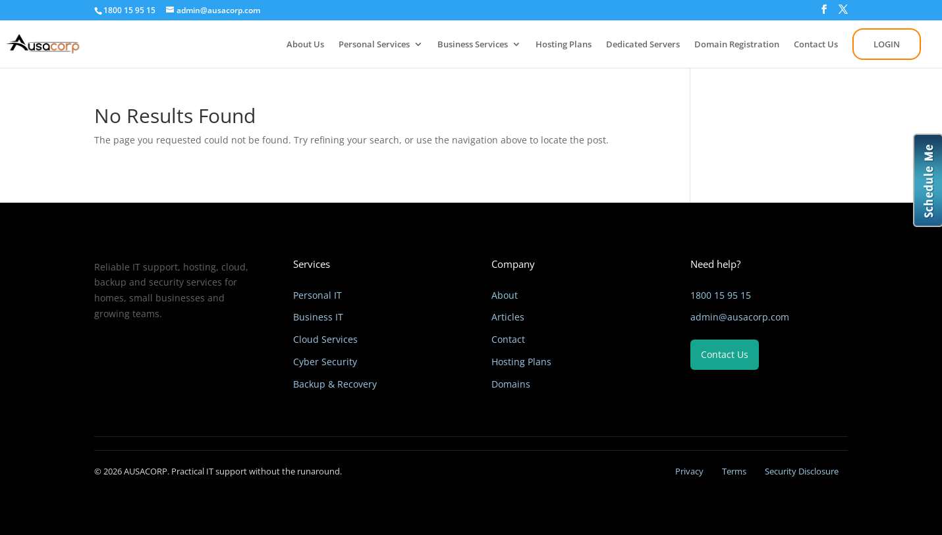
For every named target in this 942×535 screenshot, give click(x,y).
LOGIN (886, 44)
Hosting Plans (564, 44)
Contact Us (816, 44)
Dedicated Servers (643, 44)
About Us (305, 44)
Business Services (472, 44)
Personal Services (374, 44)
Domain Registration (736, 44)
